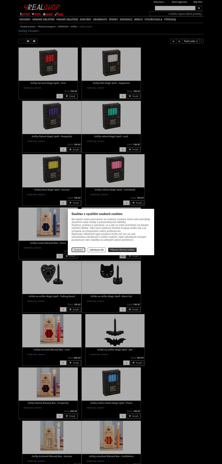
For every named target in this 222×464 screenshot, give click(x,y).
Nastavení (78, 250)
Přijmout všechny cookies (122, 250)
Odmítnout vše (97, 250)
